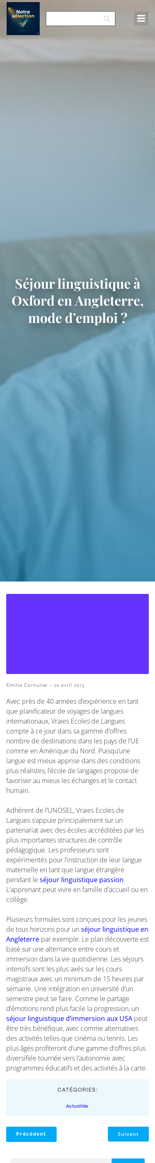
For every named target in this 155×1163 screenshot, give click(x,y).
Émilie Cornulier (27, 685)
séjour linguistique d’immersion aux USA (69, 1018)
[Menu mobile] (141, 19)
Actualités (77, 1106)
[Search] (80, 18)
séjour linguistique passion (82, 879)
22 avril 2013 (69, 685)
